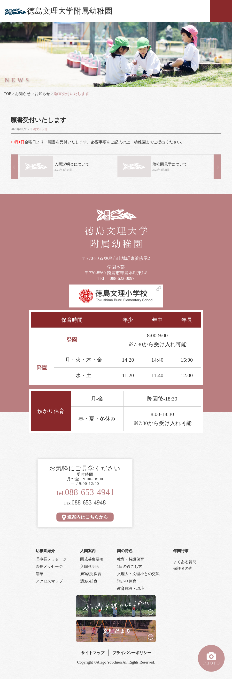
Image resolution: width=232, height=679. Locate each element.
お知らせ (23, 94)
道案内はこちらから (85, 516)
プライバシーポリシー (131, 652)
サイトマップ (92, 652)
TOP (7, 94)
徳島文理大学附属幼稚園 (58, 11)
